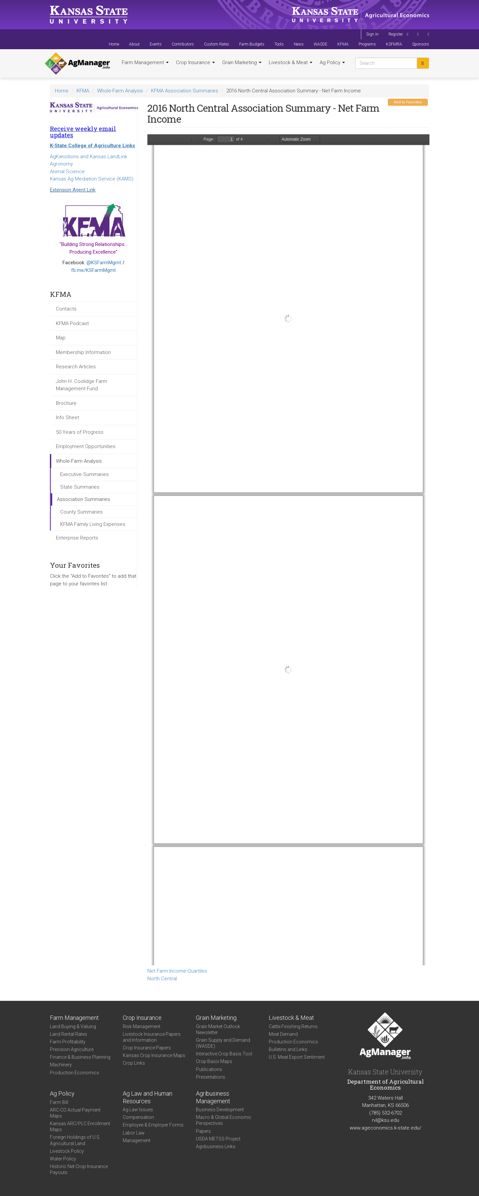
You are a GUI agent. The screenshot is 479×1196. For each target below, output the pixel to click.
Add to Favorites (408, 102)
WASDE (320, 44)
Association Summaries (83, 499)
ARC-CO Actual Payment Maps (75, 1113)
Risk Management (141, 1026)
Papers (203, 1131)
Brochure (66, 403)
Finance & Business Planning (80, 1057)
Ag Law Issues (138, 1109)
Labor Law (134, 1133)
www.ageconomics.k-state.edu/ (385, 1128)
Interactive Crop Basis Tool (224, 1053)
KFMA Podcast (72, 323)
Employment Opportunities (85, 446)
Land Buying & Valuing (73, 1026)
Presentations (210, 1077)
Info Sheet (67, 417)
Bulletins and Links (288, 1049)
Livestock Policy (67, 1151)
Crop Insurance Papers (147, 1047)
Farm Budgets (251, 44)
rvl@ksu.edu (385, 1120)
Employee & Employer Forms (153, 1125)
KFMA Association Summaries (184, 91)
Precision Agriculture (71, 1049)
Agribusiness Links (216, 1146)
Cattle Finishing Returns (293, 1026)
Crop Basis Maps (214, 1061)
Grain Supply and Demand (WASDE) (223, 1043)
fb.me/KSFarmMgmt (93, 270)
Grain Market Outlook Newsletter (218, 1029)
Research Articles (76, 367)
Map (61, 338)
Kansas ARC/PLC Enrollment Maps (80, 1126)
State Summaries (79, 487)
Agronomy (61, 164)
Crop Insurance (195, 62)
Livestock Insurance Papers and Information (152, 1037)
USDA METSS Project (218, 1138)
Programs (367, 44)
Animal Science (67, 172)
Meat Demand (283, 1034)
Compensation (138, 1117)
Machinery (61, 1064)
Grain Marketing (241, 62)
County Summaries (81, 512)
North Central (162, 979)
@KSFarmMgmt (103, 263)
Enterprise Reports (77, 538)
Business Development (220, 1109)
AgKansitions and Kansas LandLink (88, 157)
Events (156, 44)
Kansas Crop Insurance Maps (154, 1055)
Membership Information (83, 352)
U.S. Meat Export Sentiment (297, 1057)
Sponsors (420, 44)
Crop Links (134, 1063)
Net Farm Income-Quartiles (177, 971)
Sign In (372, 34)
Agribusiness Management (213, 1097)
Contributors (183, 44)
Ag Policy (332, 62)
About (134, 44)
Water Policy (63, 1158)
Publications (209, 1069)
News (299, 44)
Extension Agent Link (72, 190)
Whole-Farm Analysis (120, 91)
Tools (279, 44)
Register (396, 34)
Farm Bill (59, 1102)
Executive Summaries (84, 474)
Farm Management (145, 62)
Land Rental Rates (68, 1034)
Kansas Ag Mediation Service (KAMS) (91, 179)
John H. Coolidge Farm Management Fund (81, 385)
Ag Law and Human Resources (147, 1097)
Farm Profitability (67, 1041)
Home (114, 44)
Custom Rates (216, 44)
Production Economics (74, 1072)
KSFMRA (394, 44)
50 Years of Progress (79, 432)
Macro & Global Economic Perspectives (223, 1120)
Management (136, 1140)
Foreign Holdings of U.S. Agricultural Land (75, 1140)
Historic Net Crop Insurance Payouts (79, 1169)
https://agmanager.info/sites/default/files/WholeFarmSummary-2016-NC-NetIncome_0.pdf (288, 549)
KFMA (343, 44)
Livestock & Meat (290, 62)
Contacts (66, 309)
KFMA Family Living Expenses (92, 524)
